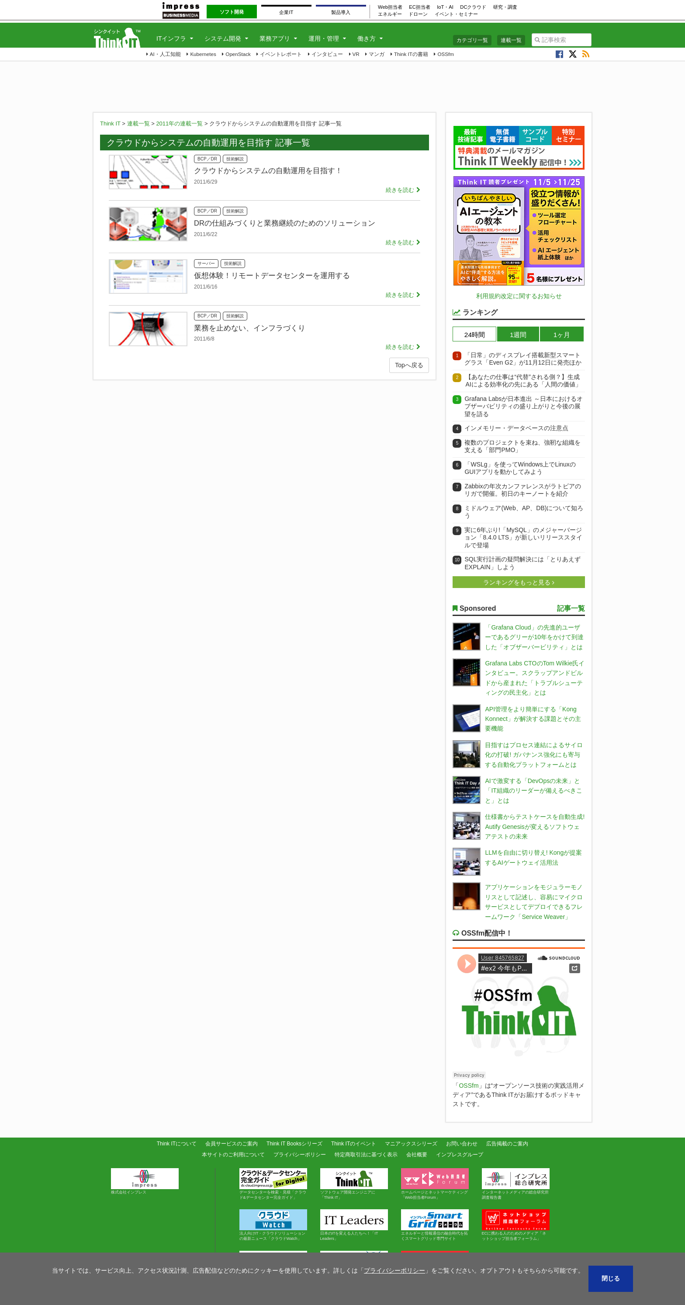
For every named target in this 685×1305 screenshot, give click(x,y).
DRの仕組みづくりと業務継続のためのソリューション (284, 223)
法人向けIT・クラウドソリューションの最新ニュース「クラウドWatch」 (273, 1225)
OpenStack (237, 54)
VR (356, 54)
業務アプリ (274, 38)
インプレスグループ (459, 1155)
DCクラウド (473, 7)
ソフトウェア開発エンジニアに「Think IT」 (354, 1184)
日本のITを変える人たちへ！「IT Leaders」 (354, 1225)
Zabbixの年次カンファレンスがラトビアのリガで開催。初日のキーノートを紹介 (522, 490)
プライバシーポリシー (299, 1155)
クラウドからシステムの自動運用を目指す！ (268, 170)
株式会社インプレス (145, 1181)
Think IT (110, 123)
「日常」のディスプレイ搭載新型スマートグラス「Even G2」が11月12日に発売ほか (522, 358)
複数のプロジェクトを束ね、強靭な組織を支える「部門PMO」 (522, 446)
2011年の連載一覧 (179, 123)
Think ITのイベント (353, 1144)
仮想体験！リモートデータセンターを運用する (272, 275)
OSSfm (445, 54)
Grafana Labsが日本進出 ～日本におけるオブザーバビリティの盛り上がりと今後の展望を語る (523, 406)
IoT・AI (445, 7)
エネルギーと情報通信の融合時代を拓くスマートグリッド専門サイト (435, 1225)
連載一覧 (511, 40)
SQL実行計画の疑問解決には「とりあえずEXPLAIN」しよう (522, 563)
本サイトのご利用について (233, 1155)
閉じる (611, 1278)
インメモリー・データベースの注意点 (516, 428)
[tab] (474, 334)
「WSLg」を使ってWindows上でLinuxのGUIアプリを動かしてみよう (519, 468)
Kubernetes (203, 54)
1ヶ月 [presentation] (562, 334)
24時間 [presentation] (474, 334)
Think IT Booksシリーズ (294, 1144)
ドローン (418, 14)
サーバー (206, 263)
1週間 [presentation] (518, 334)
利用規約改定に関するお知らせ (519, 295)
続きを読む (400, 190)
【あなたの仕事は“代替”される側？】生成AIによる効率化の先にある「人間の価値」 (523, 380)
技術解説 (235, 159)
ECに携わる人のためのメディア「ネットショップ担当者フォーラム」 (516, 1225)
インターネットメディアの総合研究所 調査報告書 (517, 1184)
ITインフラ (171, 38)
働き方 (366, 38)
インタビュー (327, 54)
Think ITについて (177, 1144)
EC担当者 (419, 7)
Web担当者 (390, 7)
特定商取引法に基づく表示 (366, 1155)
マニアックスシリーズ (411, 1144)
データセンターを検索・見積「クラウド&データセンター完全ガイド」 (273, 1184)
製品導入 (340, 12)
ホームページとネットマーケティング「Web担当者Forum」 (435, 1184)
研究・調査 (505, 7)
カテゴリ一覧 (472, 40)
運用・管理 (323, 38)
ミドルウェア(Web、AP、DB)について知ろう (523, 512)
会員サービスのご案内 (231, 1144)
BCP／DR (207, 159)
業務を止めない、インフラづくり (249, 328)
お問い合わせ (461, 1144)
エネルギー (390, 14)
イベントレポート (281, 54)
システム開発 (222, 38)
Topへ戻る (409, 365)
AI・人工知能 (165, 54)
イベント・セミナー (456, 14)
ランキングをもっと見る (517, 582)
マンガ (376, 54)
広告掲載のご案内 (507, 1144)
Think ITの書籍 (411, 54)
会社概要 (416, 1155)
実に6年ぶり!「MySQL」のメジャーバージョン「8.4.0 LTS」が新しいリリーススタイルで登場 (523, 537)
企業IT (286, 12)
